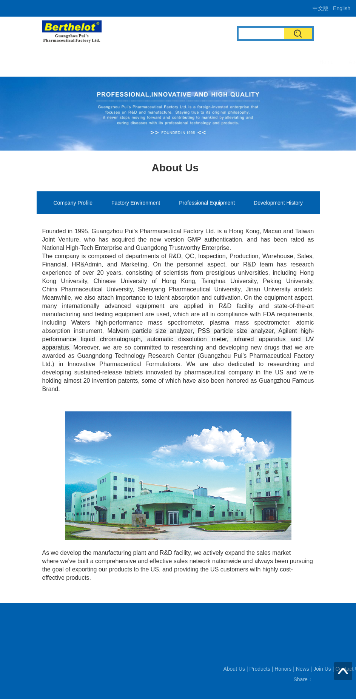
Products (170, 62)
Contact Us (303, 62)
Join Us (265, 62)
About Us (134, 62)
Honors (204, 62)
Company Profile (73, 204)
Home (101, 62)
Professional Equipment (207, 204)
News (235, 62)
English (341, 8)
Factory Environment (135, 204)
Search (298, 34)
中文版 (320, 8)
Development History (278, 204)
